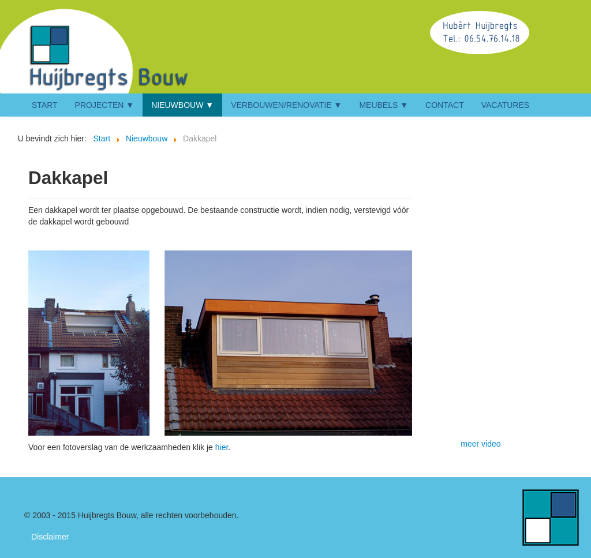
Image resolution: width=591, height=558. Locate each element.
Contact (444, 105)
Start (45, 105)
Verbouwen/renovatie (281, 105)
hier (222, 447)
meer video (480, 443)
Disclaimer (50, 536)
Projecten (99, 105)
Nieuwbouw (177, 105)
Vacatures (505, 105)
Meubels (378, 105)
